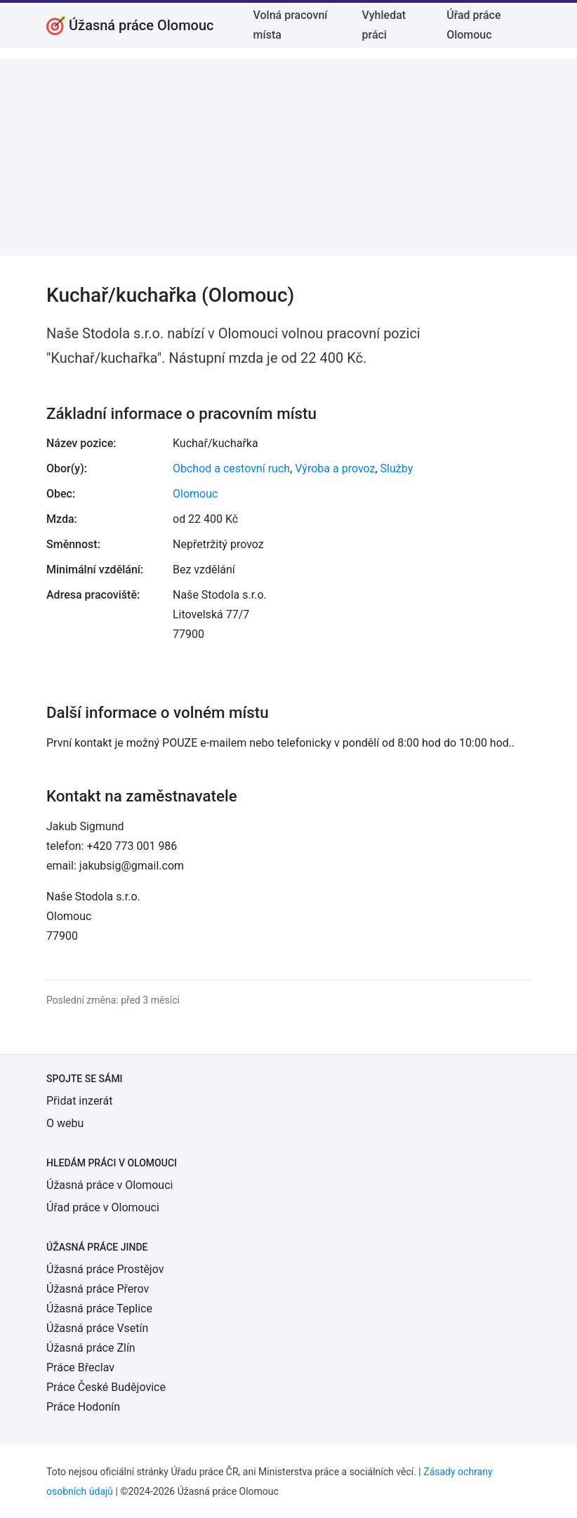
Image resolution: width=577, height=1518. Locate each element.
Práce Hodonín (83, 1406)
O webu (65, 1123)
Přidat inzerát (79, 1100)
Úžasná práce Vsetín (97, 1328)
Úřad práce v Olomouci (102, 1207)
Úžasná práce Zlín (90, 1347)
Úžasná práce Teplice (99, 1308)
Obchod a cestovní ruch (231, 468)
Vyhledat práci (384, 24)
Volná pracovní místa (290, 24)
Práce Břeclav (80, 1367)
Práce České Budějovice (106, 1387)
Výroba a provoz (335, 468)
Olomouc (195, 493)
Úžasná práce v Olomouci (109, 1185)
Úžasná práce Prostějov (105, 1269)
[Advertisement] (288, 157)
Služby (396, 468)
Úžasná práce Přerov (97, 1289)
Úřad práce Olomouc (473, 24)
